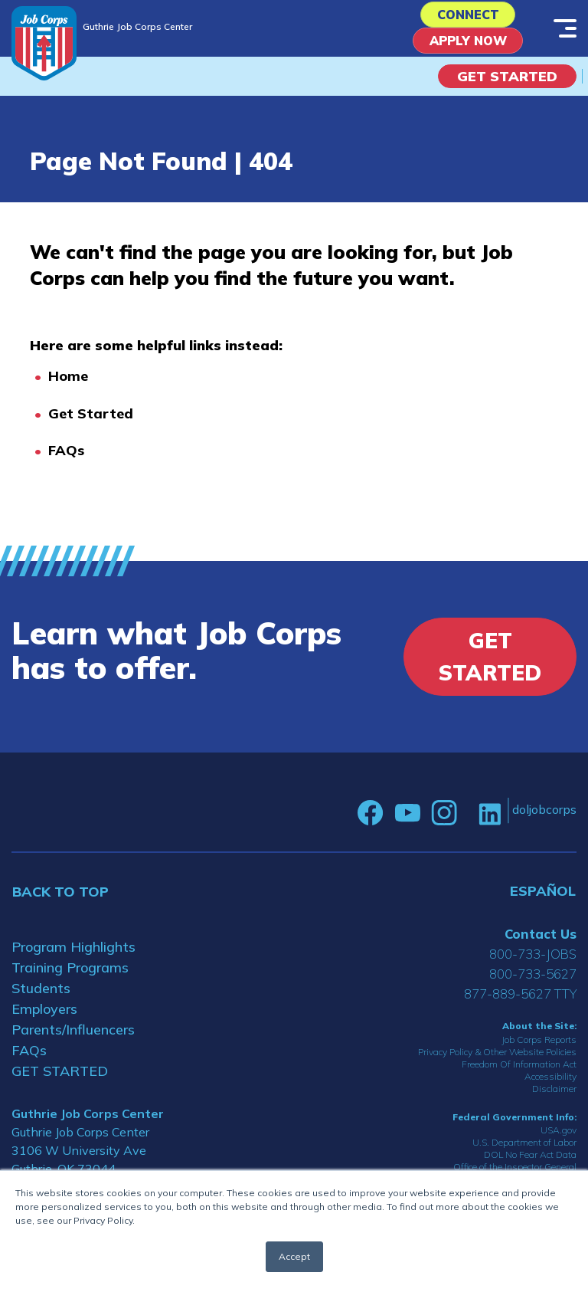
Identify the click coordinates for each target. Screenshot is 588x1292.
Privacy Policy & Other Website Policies (497, 1058)
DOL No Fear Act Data (530, 1161)
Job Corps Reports (539, 1046)
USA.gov (559, 1137)
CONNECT (468, 16)
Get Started (507, 83)
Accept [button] (294, 1256)
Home (68, 383)
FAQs (66, 458)
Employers (44, 1016)
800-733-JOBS (533, 961)
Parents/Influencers (73, 1036)
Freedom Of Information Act (519, 1071)
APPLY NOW (468, 46)
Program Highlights (73, 953)
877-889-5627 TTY (520, 1000)
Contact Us (541, 941)
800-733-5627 (533, 980)
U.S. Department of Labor (524, 1149)
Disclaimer (554, 1095)
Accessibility (550, 1083)
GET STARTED (59, 1078)
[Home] (44, 43)
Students (40, 995)
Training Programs (70, 974)
